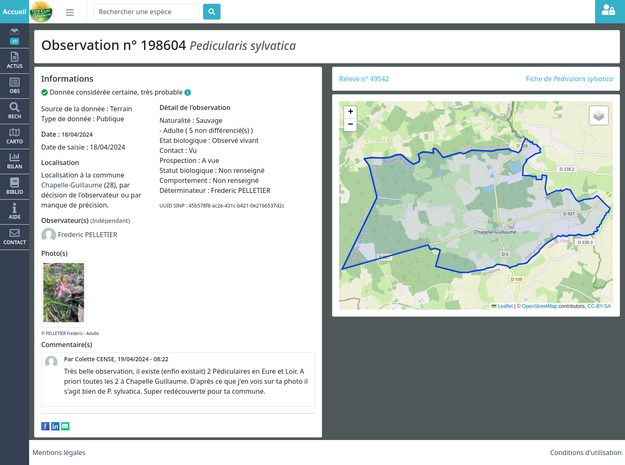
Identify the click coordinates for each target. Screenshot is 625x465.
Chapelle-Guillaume (71, 185)
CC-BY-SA (599, 306)
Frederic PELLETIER (87, 234)
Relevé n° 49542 (364, 78)
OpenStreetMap (539, 306)
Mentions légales (59, 452)
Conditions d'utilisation (586, 452)
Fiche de (569, 78)
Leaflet (502, 306)
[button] (350, 112)
